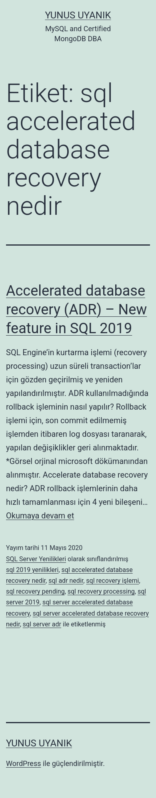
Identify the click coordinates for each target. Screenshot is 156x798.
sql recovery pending (35, 591)
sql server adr (42, 624)
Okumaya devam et (40, 515)
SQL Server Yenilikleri (36, 559)
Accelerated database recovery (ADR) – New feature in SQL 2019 (76, 309)
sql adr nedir (65, 580)
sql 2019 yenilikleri (32, 570)
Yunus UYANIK (78, 15)
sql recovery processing (101, 591)
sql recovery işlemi (112, 580)
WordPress (23, 763)
